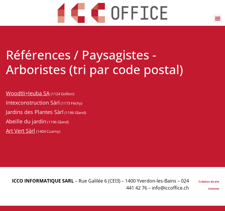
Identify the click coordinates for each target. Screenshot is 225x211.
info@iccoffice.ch (170, 188)
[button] (217, 18)
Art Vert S (17, 130)
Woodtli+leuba (24, 93)
